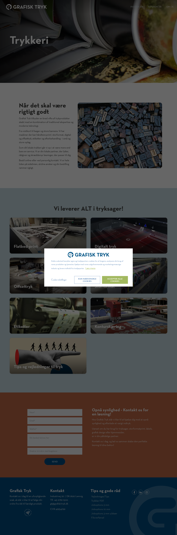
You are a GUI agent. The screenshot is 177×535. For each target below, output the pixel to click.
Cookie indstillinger (59, 280)
